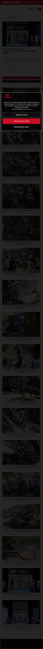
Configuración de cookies (21, 127)
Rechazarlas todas (21, 115)
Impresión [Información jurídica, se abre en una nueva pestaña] (29, 109)
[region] (21, 111)
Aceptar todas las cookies (21, 121)
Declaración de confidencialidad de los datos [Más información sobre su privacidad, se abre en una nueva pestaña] (19, 109)
